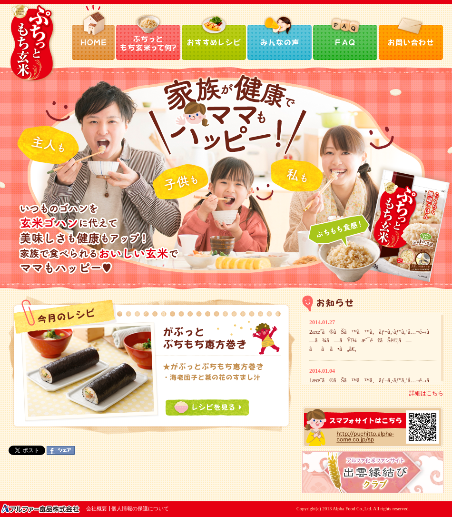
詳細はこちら (426, 393)
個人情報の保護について (140, 508)
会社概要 (96, 508)
